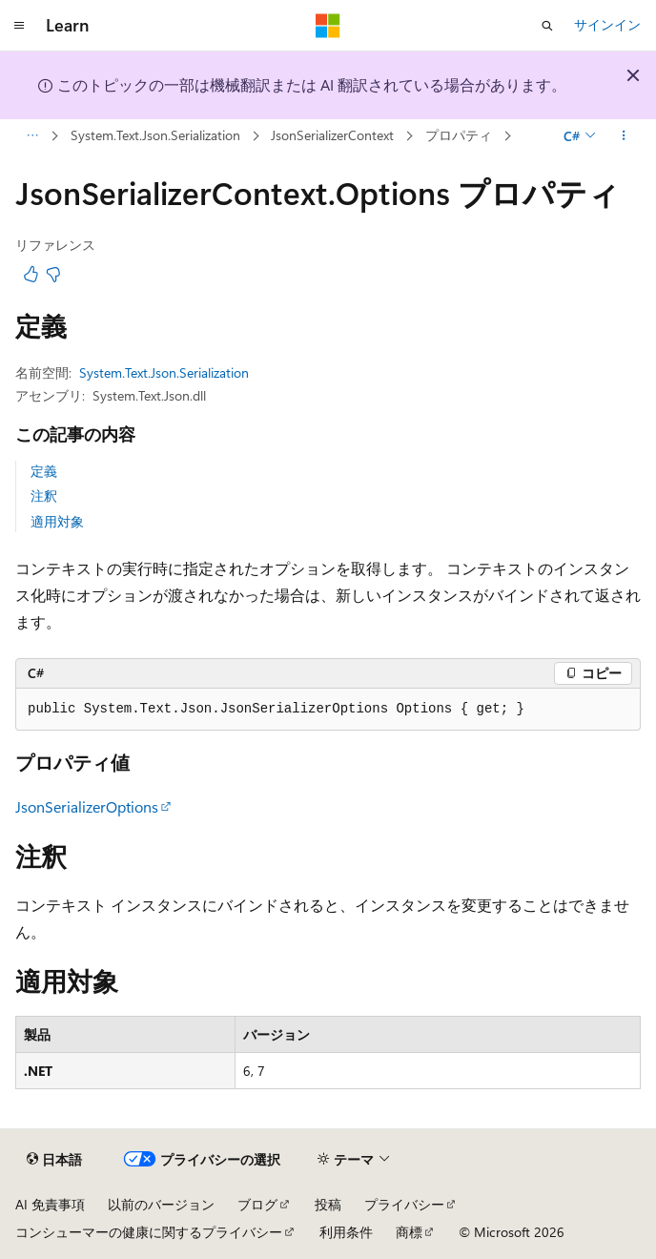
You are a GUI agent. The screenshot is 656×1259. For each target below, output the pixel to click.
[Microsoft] (328, 25)
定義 (44, 471)
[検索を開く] (547, 26)
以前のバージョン (161, 1204)
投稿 (328, 1204)
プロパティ (458, 135)
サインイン (607, 24)
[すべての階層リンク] (32, 136)
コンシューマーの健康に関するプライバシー (148, 1232)
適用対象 (57, 521)
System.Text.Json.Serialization (155, 135)
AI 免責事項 (50, 1204)
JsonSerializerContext (332, 135)
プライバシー (404, 1204)
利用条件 (346, 1232)
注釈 (44, 495)
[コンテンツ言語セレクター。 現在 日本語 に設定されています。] (54, 1160)
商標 (409, 1232)
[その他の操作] (624, 136)
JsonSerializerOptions (86, 806)
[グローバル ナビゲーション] (19, 26)
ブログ (257, 1204)
